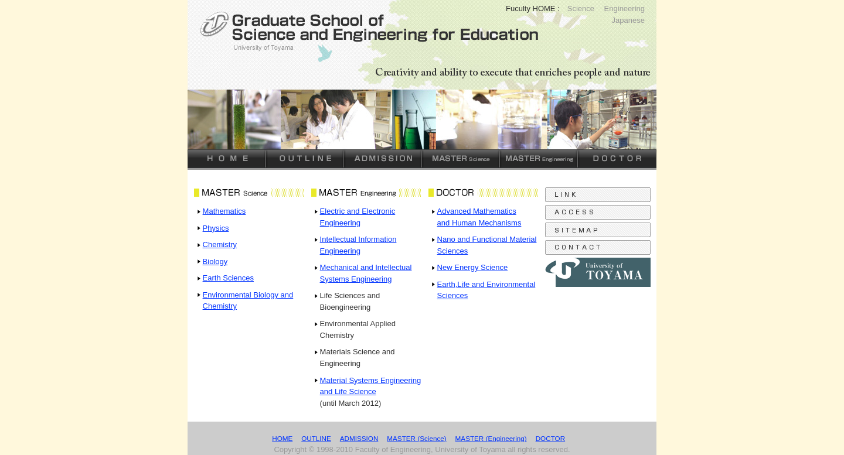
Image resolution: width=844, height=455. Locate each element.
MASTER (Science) (416, 438)
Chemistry (220, 244)
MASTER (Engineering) (491, 438)
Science (580, 8)
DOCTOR (550, 438)
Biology (215, 261)
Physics (216, 228)
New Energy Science (472, 267)
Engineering (624, 8)
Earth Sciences (228, 277)
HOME (282, 438)
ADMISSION (359, 438)
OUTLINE (316, 438)
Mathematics (224, 211)
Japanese (628, 20)
